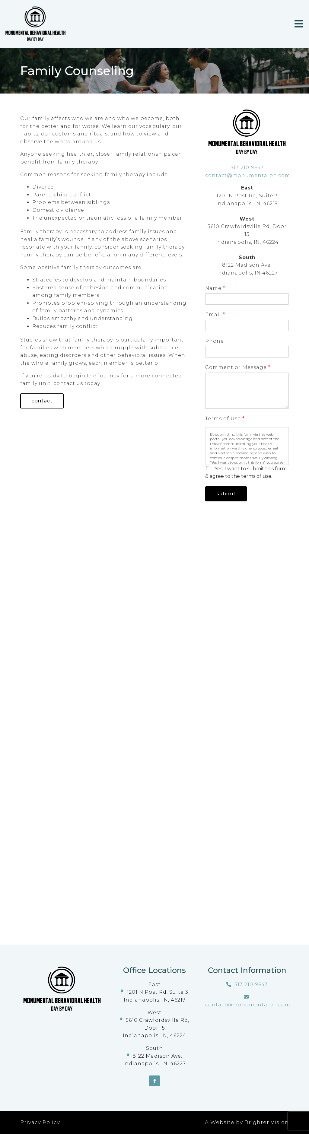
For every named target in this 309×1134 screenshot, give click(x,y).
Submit (226, 494)
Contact (42, 401)
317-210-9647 (247, 167)
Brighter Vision (266, 1122)
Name (215, 288)
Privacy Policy (40, 1122)
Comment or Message (237, 367)
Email (215, 314)
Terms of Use (224, 418)
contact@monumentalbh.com (247, 175)
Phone (214, 341)
